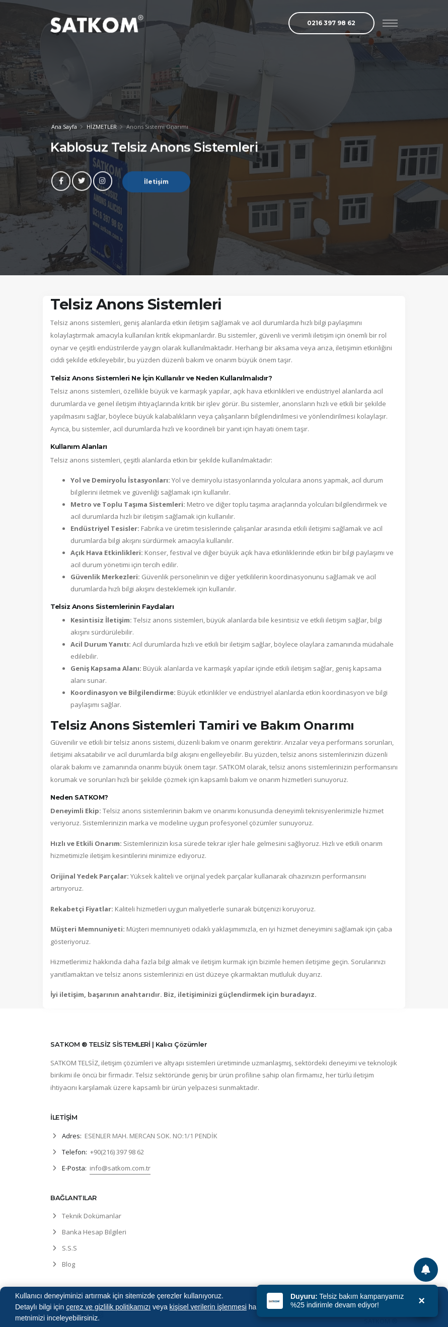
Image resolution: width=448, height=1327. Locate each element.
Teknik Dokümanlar (91, 1215)
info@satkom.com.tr (120, 1168)
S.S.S (69, 1248)
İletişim (156, 186)
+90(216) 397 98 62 (117, 1151)
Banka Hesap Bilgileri (94, 1231)
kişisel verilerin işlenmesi (208, 1307)
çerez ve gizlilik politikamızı (108, 1307)
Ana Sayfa (64, 127)
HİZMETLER (102, 127)
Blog (68, 1264)
